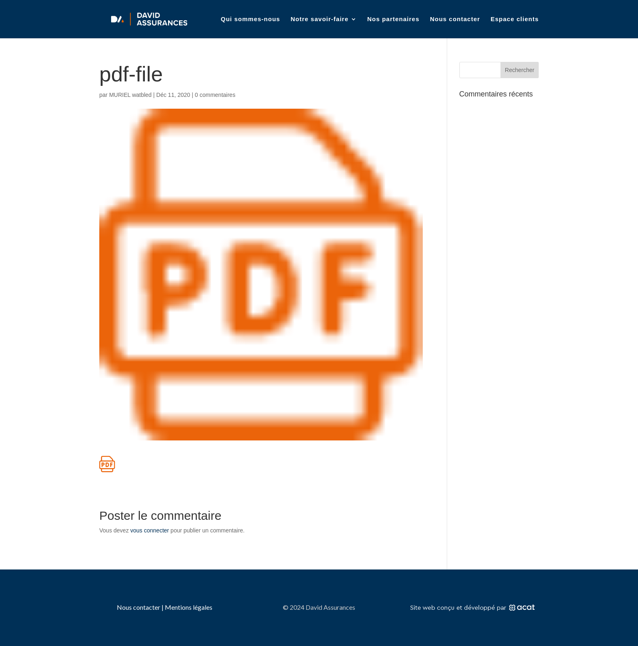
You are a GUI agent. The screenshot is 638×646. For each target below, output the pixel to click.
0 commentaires (215, 95)
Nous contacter (455, 19)
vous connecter (149, 530)
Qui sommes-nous (250, 19)
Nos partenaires (393, 19)
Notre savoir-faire (319, 19)
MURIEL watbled (130, 95)
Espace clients (515, 19)
